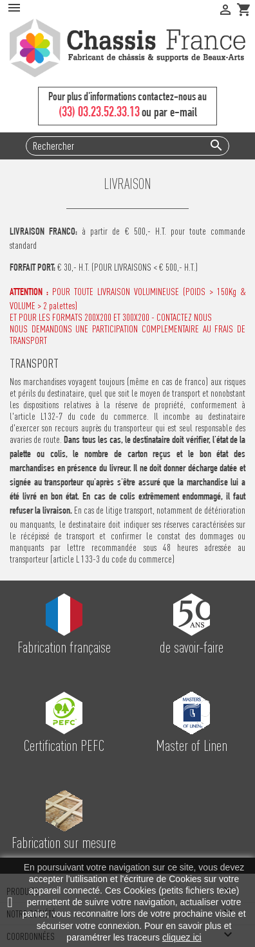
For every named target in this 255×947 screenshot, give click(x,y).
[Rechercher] (128, 146)
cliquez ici (182, 937)
